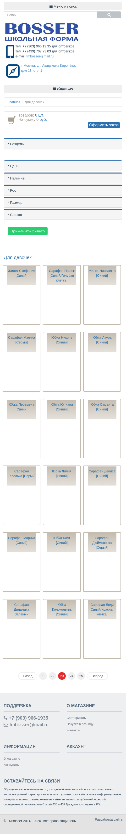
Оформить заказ (104, 125)
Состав (16, 215)
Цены (14, 166)
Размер (16, 202)
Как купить (11, 765)
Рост (14, 190)
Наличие (17, 178)
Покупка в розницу (80, 724)
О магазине (12, 758)
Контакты (73, 730)
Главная (14, 102)
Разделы (17, 144)
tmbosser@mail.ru (40, 56)
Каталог (63, 89)
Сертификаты (77, 718)
